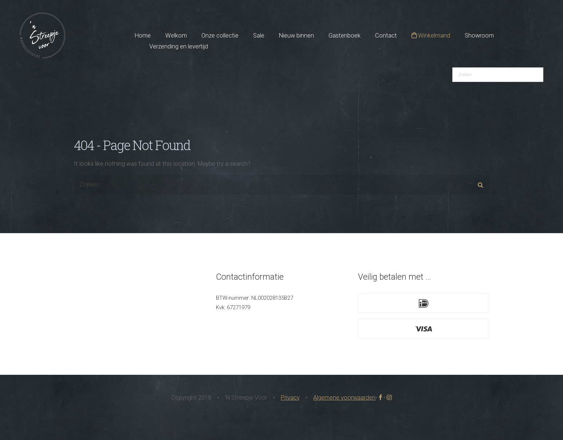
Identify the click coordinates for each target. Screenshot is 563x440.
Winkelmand (431, 35)
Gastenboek (344, 35)
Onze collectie (220, 35)
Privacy (290, 397)
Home (143, 35)
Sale (258, 35)
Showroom (479, 35)
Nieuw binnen (296, 35)
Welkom (176, 35)
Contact (386, 35)
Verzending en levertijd (178, 46)
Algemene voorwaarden (344, 397)
